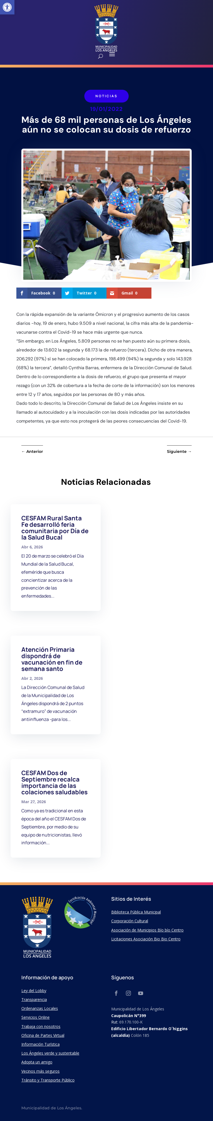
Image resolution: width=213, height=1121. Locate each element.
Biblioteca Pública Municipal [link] (136, 912)
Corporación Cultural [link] (129, 920)
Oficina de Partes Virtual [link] (42, 1035)
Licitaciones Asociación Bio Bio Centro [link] (146, 939)
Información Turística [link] (40, 1044)
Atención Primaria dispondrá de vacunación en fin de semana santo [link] (51, 659)
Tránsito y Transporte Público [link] (48, 1080)
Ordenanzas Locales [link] (39, 1008)
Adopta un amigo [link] (36, 1062)
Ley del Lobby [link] (33, 990)
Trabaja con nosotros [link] (40, 1026)
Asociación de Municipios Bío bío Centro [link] (147, 930)
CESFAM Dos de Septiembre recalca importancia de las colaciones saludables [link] (54, 782)
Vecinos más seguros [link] (40, 1071)
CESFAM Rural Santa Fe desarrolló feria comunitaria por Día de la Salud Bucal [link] (54, 527)
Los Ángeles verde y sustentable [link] (50, 1053)
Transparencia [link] (34, 999)
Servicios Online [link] (35, 1017)
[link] (7, 7)
